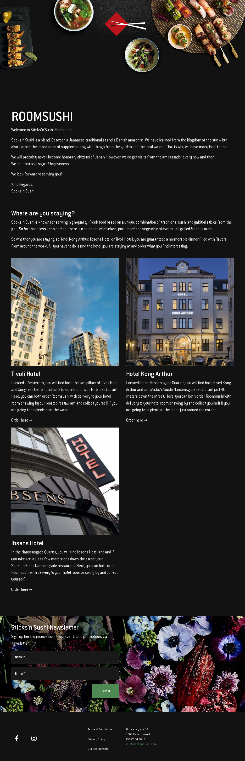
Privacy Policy (97, 739)
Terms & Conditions (100, 729)
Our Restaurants (98, 749)
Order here (22, 421)
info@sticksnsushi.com (141, 744)
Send (105, 690)
